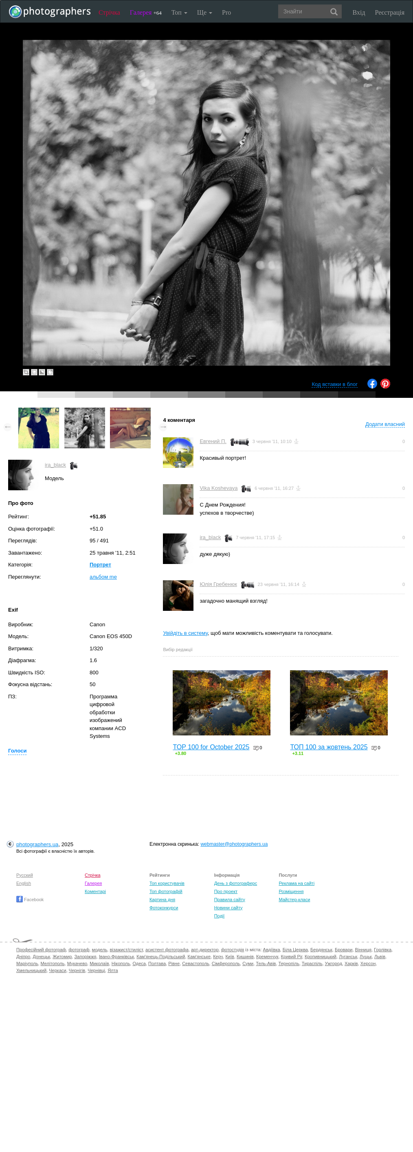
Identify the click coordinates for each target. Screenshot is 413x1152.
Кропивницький (320, 956)
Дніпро (23, 956)
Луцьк (366, 956)
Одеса (138, 963)
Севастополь (195, 963)
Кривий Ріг (291, 956)
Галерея (146, 12)
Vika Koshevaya (218, 488)
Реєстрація (389, 12)
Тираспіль (312, 963)
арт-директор (205, 949)
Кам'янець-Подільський (160, 956)
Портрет (100, 565)
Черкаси (57, 970)
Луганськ (348, 956)
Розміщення (291, 891)
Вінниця (363, 949)
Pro (226, 12)
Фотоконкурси (163, 907)
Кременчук (267, 956)
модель (100, 949)
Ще (204, 12)
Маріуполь (27, 963)
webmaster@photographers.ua (234, 844)
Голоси (17, 751)
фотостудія (232, 949)
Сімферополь (226, 963)
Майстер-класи (294, 899)
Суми (247, 963)
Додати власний (385, 424)
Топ (179, 12)
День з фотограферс (235, 883)
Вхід (359, 12)
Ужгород (333, 963)
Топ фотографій (165, 891)
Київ (229, 956)
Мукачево (77, 963)
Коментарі (95, 891)
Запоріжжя (85, 956)
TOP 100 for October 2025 (211, 747)
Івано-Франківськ (116, 956)
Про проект (225, 891)
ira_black (55, 465)
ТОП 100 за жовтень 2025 (328, 747)
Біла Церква (295, 949)
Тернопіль (289, 963)
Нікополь (121, 963)
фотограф (78, 949)
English (23, 883)
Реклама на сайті (296, 883)
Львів (379, 956)
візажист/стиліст (126, 949)
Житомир (62, 956)
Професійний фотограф (41, 949)
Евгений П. (213, 441)
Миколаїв (99, 963)
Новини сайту (228, 907)
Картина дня (162, 899)
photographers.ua (37, 844)
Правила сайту (229, 899)
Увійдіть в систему (185, 633)
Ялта (113, 970)
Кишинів (245, 956)
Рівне (174, 963)
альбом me (103, 577)
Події (219, 915)
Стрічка (109, 12)
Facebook (30, 899)
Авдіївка (271, 949)
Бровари (344, 949)
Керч (218, 956)
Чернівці (96, 970)
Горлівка (382, 949)
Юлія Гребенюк (218, 584)
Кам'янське (199, 956)
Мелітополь (53, 963)
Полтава (157, 963)
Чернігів (77, 970)
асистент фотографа (167, 949)
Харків (351, 963)
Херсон (368, 963)
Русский (24, 875)
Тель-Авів (266, 963)
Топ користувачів (167, 883)
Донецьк (41, 956)
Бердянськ (321, 949)
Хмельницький (31, 970)
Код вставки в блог (335, 384)
